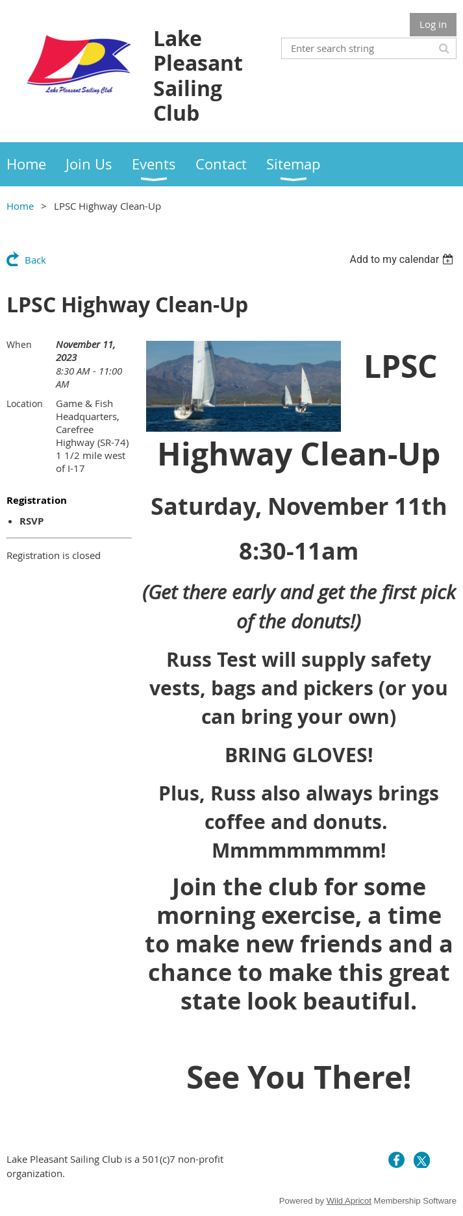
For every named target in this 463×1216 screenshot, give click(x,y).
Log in (433, 24)
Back (35, 259)
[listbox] (403, 259)
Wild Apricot (349, 1201)
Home (20, 205)
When (19, 344)
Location (24, 403)
